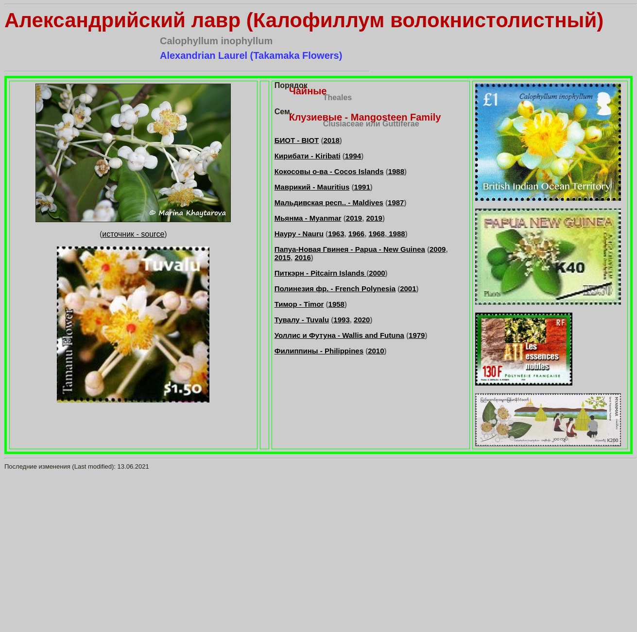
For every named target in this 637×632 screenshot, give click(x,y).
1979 (417, 335)
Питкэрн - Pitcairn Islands (321, 273)
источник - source (133, 234)
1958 (336, 304)
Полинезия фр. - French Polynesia (335, 288)
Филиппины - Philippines (319, 351)
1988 (396, 171)
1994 (353, 156)
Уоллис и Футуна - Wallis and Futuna (339, 335)
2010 (376, 351)
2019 (354, 218)
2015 (283, 257)
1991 (362, 187)
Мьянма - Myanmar (308, 218)
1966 (356, 233)
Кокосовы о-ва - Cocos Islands (329, 171)
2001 (408, 288)
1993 (341, 320)
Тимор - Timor (299, 304)
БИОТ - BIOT (297, 140)
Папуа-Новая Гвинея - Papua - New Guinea (350, 249)
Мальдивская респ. (309, 202)
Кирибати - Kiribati (308, 156)
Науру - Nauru (299, 233)
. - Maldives (363, 202)
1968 (377, 233)
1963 (336, 233)
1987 (396, 202)
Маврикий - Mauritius (312, 187)
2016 (302, 257)
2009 (438, 249)
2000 (377, 273)
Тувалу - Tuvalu (302, 320)
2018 (331, 140)
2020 (362, 320)
